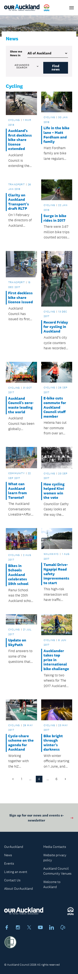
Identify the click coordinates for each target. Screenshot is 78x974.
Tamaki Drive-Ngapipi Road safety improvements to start (56, 574)
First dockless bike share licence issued (20, 297)
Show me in (16, 53)
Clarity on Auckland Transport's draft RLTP (18, 202)
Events (9, 863)
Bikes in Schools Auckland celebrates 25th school (18, 575)
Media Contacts (54, 847)
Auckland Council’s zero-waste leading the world (20, 405)
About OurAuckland (18, 888)
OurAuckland (13, 847)
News (8, 855)
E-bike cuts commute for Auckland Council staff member (54, 407)
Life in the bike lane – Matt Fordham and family (56, 135)
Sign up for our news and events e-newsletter (41, 819)
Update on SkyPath (17, 642)
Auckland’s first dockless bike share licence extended (20, 140)
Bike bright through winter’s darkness (53, 743)
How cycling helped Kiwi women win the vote (53, 491)
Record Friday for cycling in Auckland (55, 327)
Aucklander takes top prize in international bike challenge (56, 660)
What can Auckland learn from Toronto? (17, 491)
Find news (56, 68)
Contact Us (12, 880)
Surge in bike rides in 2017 (54, 218)
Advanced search (27, 66)
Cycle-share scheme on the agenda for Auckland (21, 743)
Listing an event (15, 872)
